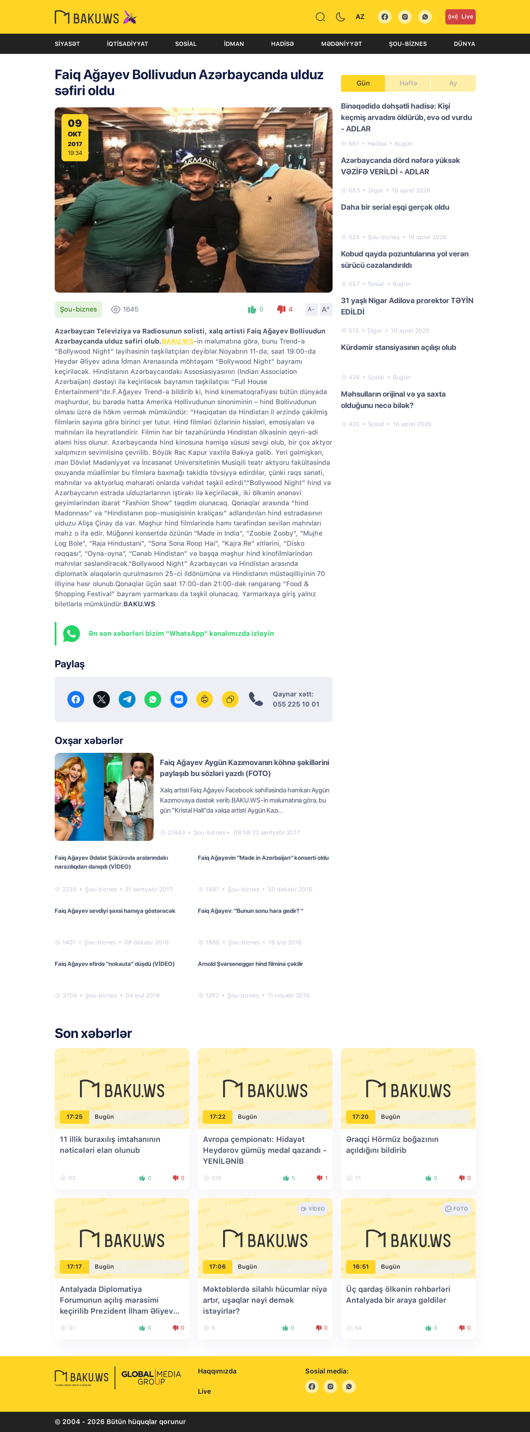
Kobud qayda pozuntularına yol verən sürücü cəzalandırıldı (405, 259)
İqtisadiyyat (127, 43)
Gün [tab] (363, 83)
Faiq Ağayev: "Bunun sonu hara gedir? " (250, 910)
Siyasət (67, 43)
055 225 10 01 (296, 704)
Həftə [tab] (408, 83)
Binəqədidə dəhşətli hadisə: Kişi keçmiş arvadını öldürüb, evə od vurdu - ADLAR (406, 117)
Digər (375, 190)
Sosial (186, 43)
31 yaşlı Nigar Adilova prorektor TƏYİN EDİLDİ (407, 306)
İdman (234, 43)
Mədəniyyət (341, 43)
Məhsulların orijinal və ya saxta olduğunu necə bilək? (393, 399)
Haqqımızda (217, 1371)
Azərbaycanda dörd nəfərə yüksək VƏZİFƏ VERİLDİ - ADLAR (400, 166)
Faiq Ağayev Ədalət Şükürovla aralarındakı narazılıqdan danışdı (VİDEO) (111, 862)
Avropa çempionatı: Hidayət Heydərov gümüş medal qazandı (265, 1150)
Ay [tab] (453, 83)
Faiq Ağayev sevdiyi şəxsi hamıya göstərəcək (115, 910)
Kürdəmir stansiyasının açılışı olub (398, 347)
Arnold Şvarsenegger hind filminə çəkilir (250, 963)
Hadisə (282, 43)
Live (460, 17)
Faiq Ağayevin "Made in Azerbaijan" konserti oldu (263, 857)
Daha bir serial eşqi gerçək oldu (395, 207)
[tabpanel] (408, 264)
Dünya (464, 43)
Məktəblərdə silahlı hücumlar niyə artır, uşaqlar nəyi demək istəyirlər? (265, 1300)
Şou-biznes (408, 43)
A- (311, 309)
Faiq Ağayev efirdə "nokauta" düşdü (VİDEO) (115, 963)
